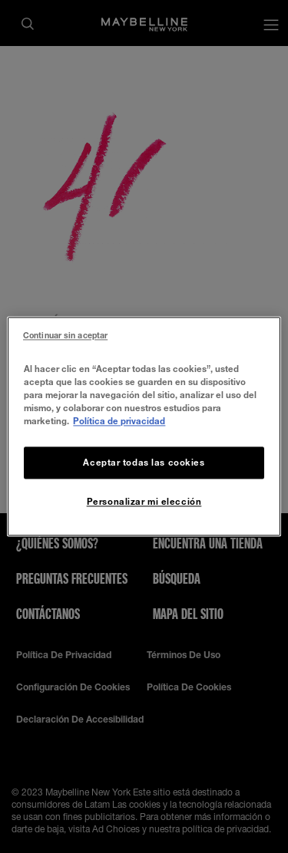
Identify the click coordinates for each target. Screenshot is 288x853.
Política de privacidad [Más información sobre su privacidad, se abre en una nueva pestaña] (119, 421)
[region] (143, 426)
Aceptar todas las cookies (143, 463)
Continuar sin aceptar (65, 335)
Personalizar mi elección (144, 502)
